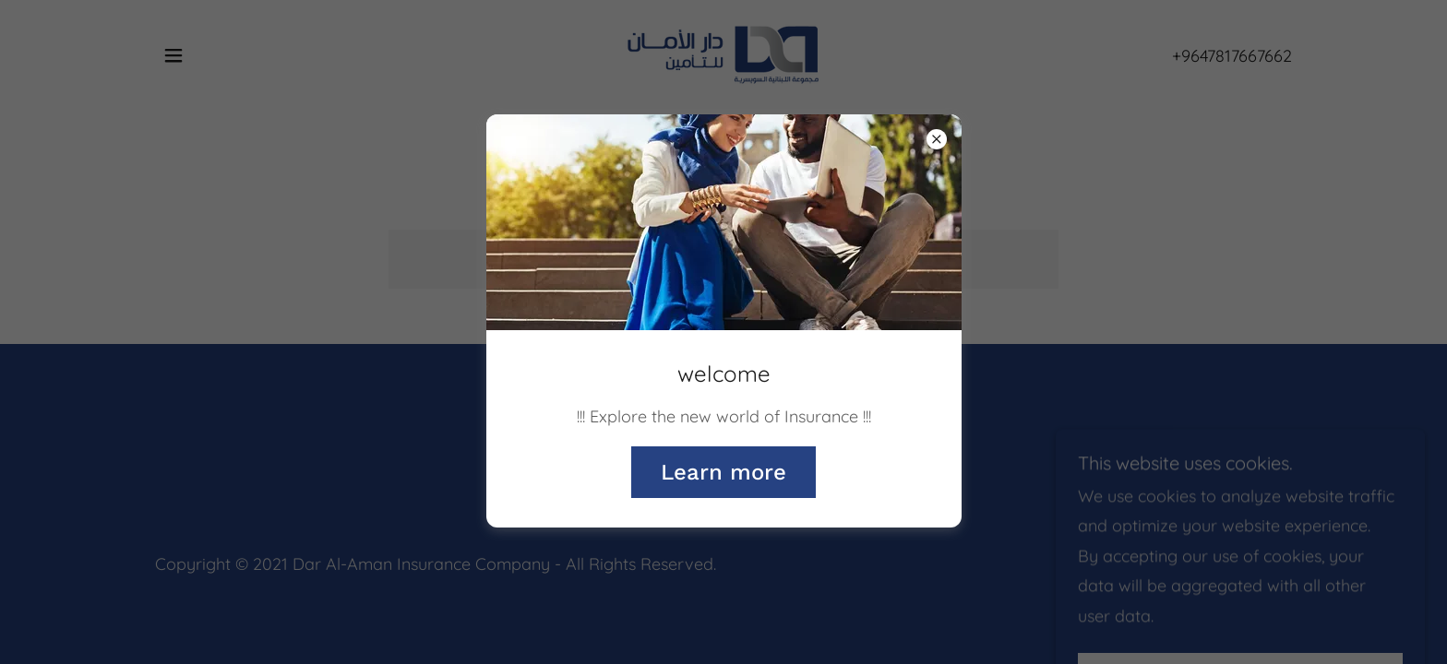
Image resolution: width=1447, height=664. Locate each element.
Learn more (723, 472)
